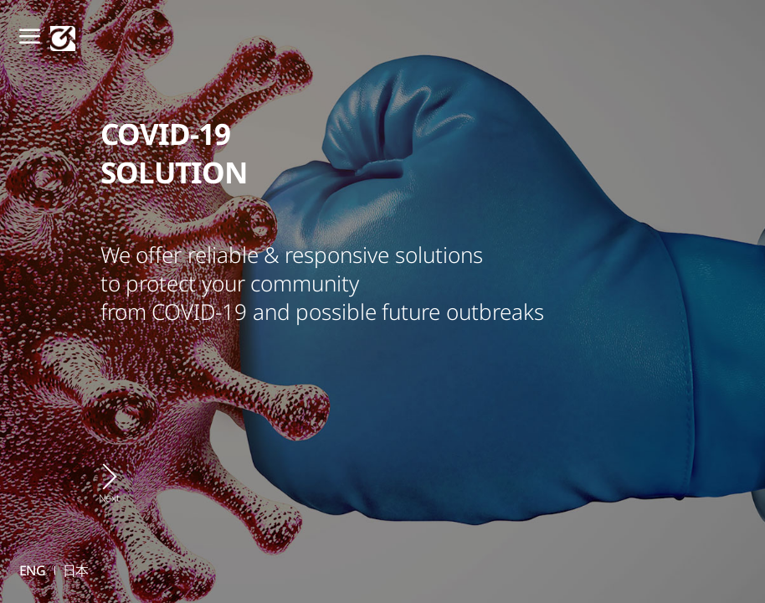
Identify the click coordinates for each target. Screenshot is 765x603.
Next (109, 498)
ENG (32, 570)
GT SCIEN (62, 38)
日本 (76, 570)
